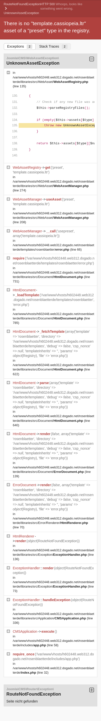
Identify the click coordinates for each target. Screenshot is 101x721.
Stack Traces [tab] (53, 46)
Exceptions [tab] (19, 46)
